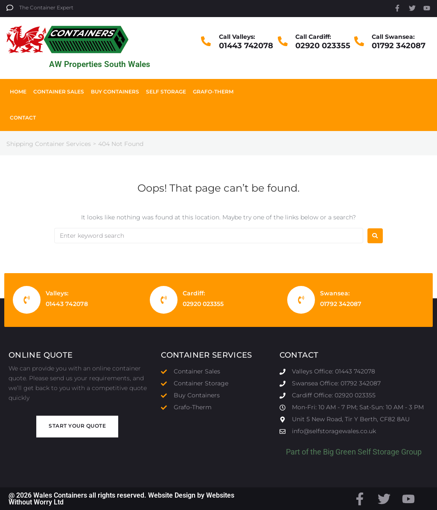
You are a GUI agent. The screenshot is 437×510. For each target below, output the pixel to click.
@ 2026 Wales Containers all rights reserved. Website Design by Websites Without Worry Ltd (121, 498)
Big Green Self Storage (361, 451)
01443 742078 (246, 45)
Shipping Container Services (48, 144)
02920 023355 (322, 45)
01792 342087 (398, 45)
